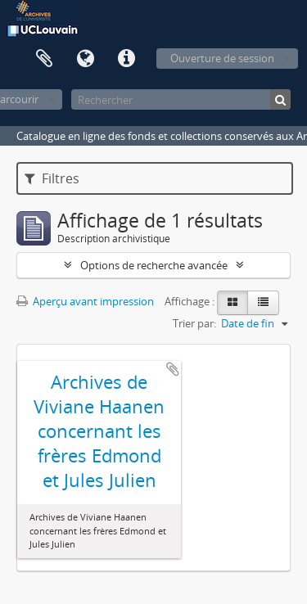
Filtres (52, 178)
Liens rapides (126, 58)
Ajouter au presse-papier (173, 369)
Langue (85, 58)
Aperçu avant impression (85, 301)
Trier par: (194, 323)
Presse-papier (44, 58)
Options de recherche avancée (154, 265)
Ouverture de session (222, 58)
